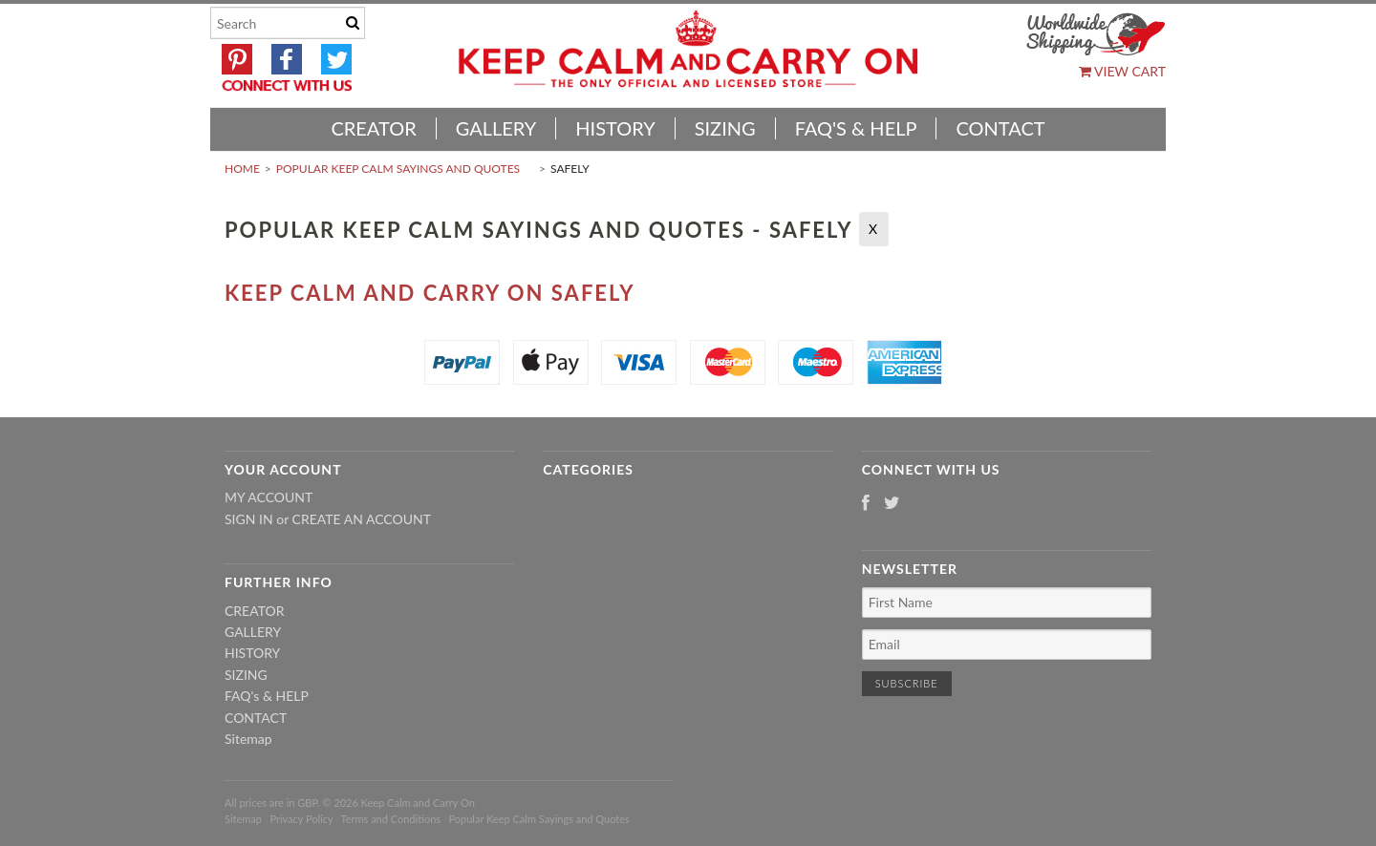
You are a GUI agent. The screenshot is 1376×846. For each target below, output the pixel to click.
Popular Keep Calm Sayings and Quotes (398, 168)
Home (242, 168)
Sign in (249, 519)
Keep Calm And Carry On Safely (430, 293)
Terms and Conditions (391, 819)
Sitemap (248, 738)
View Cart (1122, 71)
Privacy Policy (301, 819)
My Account (268, 497)
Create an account (361, 519)
